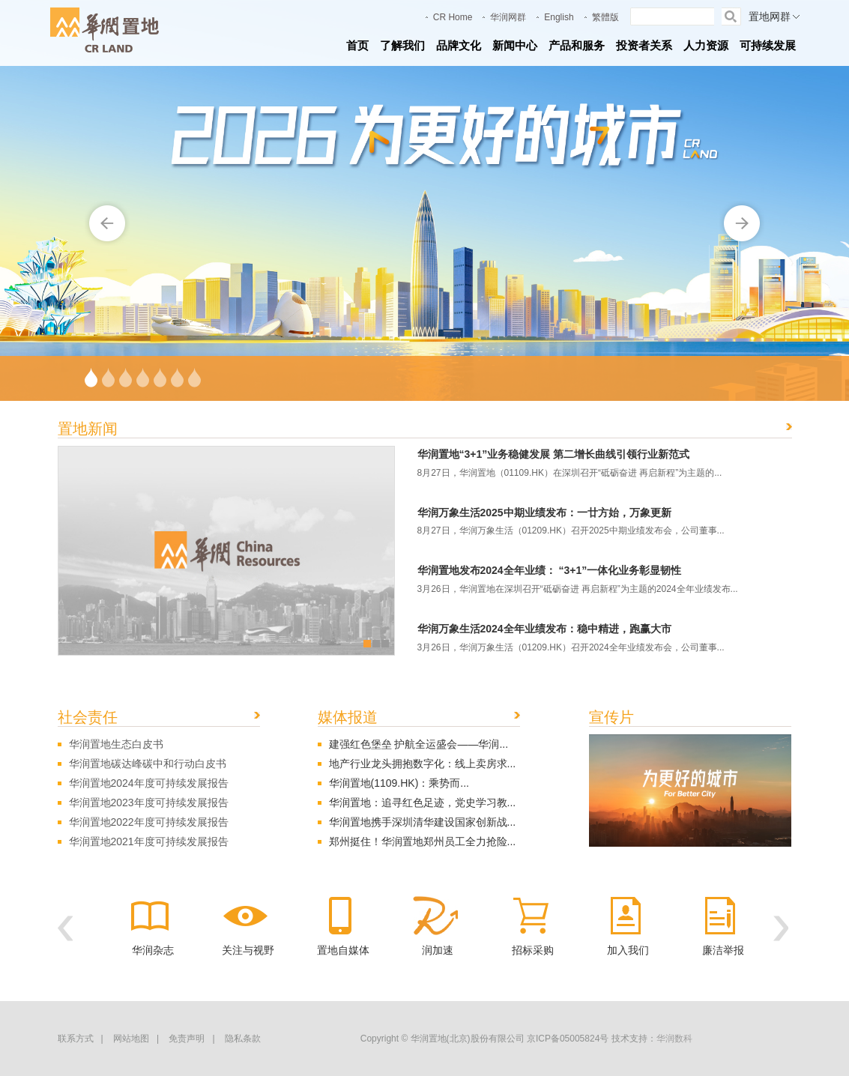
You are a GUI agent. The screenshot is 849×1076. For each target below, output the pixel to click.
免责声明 (187, 1038)
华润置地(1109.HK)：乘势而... (399, 783)
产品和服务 (577, 45)
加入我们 (628, 950)
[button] (65, 928)
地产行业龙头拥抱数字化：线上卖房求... (422, 764)
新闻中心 (514, 45)
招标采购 (533, 950)
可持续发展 (768, 45)
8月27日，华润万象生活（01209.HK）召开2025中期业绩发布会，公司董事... (571, 530)
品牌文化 (458, 45)
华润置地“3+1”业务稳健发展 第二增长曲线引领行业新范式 (553, 454)
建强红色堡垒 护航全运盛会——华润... (419, 744)
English (558, 17)
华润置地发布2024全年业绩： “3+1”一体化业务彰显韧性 (549, 570)
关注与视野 (248, 950)
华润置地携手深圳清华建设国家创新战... (422, 822)
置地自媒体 (343, 950)
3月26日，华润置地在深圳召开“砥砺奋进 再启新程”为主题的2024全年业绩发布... (577, 589)
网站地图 (131, 1038)
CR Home (453, 17)
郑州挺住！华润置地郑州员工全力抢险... (422, 841)
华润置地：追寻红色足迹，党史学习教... (422, 802)
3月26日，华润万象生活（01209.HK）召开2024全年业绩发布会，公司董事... (571, 647)
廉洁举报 (723, 950)
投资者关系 (644, 45)
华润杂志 (153, 950)
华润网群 (508, 17)
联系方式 (76, 1038)
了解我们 (402, 45)
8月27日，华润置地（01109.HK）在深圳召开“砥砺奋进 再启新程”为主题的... (569, 473)
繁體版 (605, 17)
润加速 (437, 950)
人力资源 (705, 45)
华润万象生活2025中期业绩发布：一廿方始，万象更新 (544, 513)
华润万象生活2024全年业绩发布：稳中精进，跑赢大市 (544, 629)
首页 (357, 45)
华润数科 (674, 1038)
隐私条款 (243, 1038)
